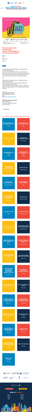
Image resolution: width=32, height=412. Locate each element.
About (9, 398)
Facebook (12, 385)
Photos (8, 397)
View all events (6, 109)
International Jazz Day (16, 8)
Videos (22, 396)
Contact (22, 398)
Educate (22, 397)
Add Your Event (22, 388)
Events (9, 394)
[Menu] (1, 8)
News (9, 396)
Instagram (14, 385)
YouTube (19, 385)
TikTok (17, 385)
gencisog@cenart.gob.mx (10, 96)
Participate (22, 394)
